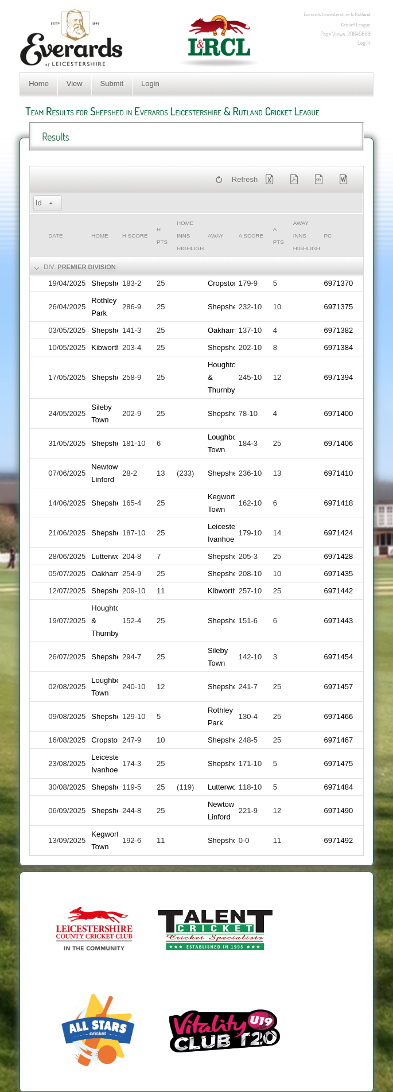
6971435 (338, 573)
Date (55, 235)
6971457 (338, 686)
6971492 (338, 840)
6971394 (338, 377)
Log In (364, 42)
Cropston (223, 283)
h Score (134, 235)
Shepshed (108, 283)
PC (328, 235)
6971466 (338, 716)
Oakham (222, 330)
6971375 (338, 306)
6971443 (338, 620)
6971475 (338, 763)
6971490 (338, 810)
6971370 (338, 283)
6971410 (338, 473)
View (75, 83)
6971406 (338, 443)
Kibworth (105, 347)
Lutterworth (110, 556)
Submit (111, 83)
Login (150, 83)
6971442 (338, 590)
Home (39, 83)
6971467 (338, 740)
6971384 (338, 347)
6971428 (338, 556)
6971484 (338, 787)
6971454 (338, 656)
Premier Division (86, 266)
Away (215, 235)
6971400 (338, 413)
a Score (251, 235)
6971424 (338, 532)
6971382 (338, 330)
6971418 (338, 503)
